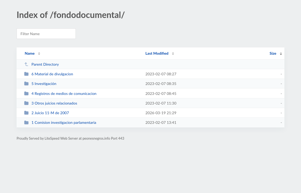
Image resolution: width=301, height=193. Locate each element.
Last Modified (156, 53)
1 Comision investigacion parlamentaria (60, 122)
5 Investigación (40, 83)
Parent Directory (41, 64)
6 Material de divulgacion (48, 74)
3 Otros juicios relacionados (50, 103)
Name (30, 53)
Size (273, 53)
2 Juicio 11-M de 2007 (46, 112)
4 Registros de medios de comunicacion (60, 93)
